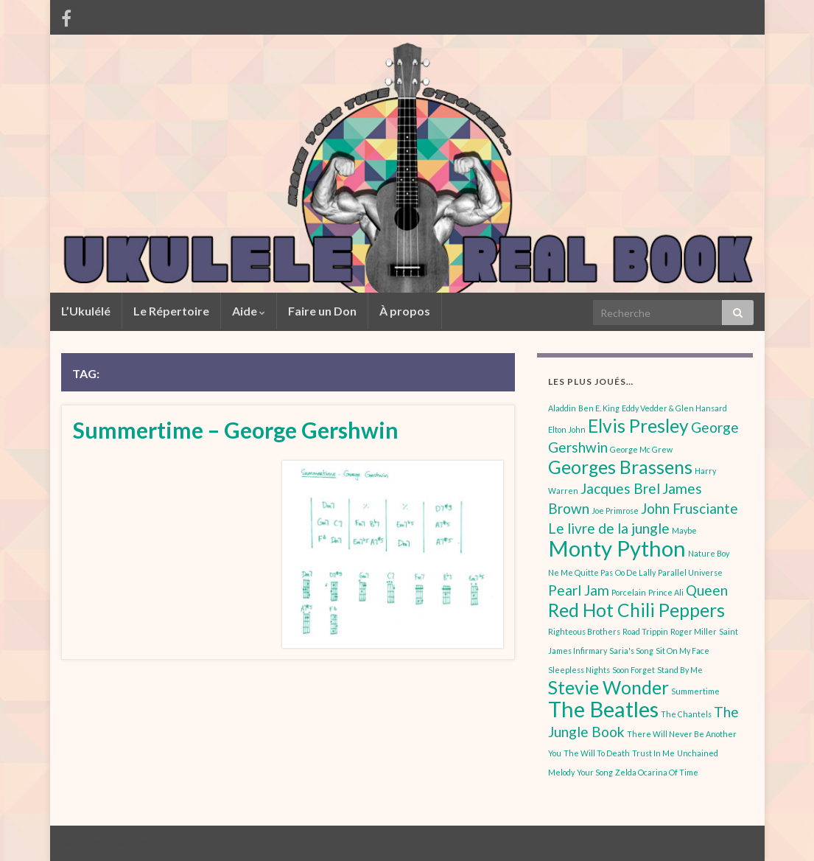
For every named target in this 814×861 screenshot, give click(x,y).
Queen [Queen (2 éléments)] (707, 590)
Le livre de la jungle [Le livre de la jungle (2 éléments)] (609, 528)
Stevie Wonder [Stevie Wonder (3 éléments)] (608, 687)
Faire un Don (322, 311)
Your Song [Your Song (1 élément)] (595, 772)
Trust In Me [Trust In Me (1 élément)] (653, 753)
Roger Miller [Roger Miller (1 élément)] (693, 631)
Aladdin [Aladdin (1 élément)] (562, 408)
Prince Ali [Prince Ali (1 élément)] (666, 592)
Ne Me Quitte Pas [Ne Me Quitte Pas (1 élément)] (580, 572)
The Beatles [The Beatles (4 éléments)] (603, 709)
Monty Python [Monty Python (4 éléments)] (617, 548)
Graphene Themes (163, 842)
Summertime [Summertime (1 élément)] (695, 691)
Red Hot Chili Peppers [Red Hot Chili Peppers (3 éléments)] (636, 610)
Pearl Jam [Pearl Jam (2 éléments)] (578, 590)
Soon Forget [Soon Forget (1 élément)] (633, 669)
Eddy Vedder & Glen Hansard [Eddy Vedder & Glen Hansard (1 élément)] (674, 408)
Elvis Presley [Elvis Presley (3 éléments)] (638, 425)
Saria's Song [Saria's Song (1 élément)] (631, 650)
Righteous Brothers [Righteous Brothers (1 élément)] (584, 631)
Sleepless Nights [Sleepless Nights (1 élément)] (579, 669)
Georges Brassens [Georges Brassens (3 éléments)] (620, 467)
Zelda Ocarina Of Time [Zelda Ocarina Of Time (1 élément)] (656, 772)
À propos (404, 311)
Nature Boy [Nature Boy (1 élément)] (708, 553)
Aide (248, 311)
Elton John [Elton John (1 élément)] (567, 429)
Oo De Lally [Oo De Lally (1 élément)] (635, 572)
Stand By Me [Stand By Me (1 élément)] (680, 669)
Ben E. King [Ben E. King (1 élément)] (599, 408)
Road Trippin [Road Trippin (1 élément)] (645, 631)
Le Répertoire (171, 311)
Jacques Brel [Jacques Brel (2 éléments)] (620, 488)
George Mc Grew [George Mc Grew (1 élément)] (641, 449)
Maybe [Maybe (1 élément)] (684, 530)
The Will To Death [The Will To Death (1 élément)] (597, 753)
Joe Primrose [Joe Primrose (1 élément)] (615, 510)
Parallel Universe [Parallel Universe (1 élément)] (690, 572)
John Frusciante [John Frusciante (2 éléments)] (689, 508)
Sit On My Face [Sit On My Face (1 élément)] (682, 650)
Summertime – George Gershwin (236, 429)
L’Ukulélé (85, 311)
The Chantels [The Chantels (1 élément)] (686, 714)
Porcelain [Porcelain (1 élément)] (628, 592)
